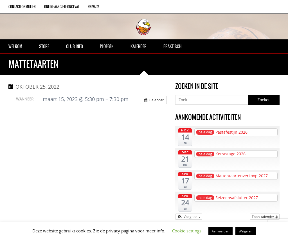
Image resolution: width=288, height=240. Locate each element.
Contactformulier (22, 6)
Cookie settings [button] (186, 231)
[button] (189, 216)
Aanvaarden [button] (220, 231)
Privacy (93, 6)
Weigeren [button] (245, 231)
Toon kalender (265, 216)
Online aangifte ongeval (61, 6)
